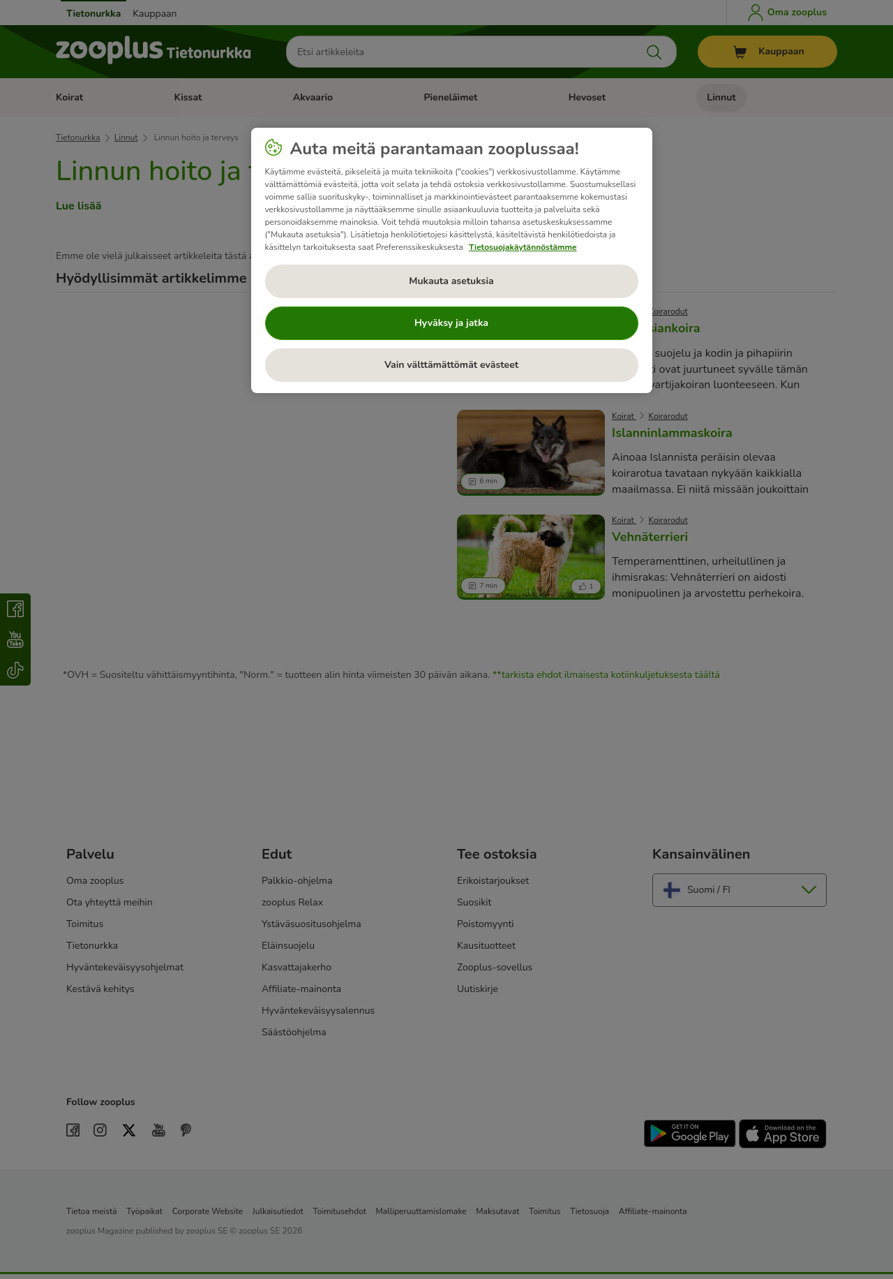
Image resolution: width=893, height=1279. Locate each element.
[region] (451, 260)
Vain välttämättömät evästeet (451, 364)
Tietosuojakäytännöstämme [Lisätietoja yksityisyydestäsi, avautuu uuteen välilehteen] (523, 247)
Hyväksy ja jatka (451, 323)
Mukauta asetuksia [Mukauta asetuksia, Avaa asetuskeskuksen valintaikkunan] (451, 281)
